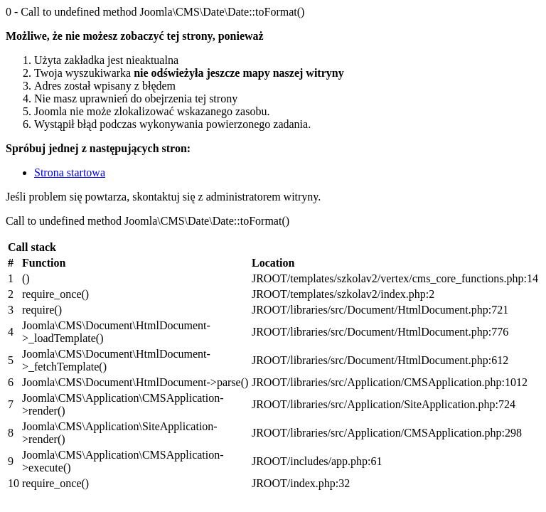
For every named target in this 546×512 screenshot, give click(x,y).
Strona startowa (69, 172)
